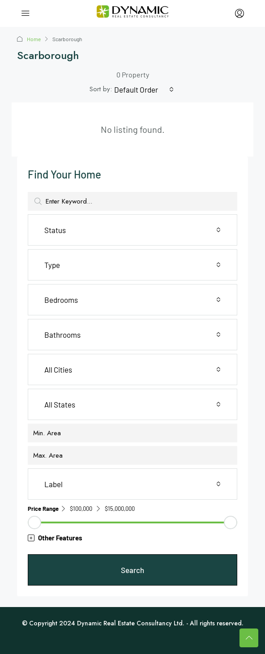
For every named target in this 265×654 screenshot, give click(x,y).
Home (34, 39)
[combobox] (144, 89)
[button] (132, 538)
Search (132, 569)
